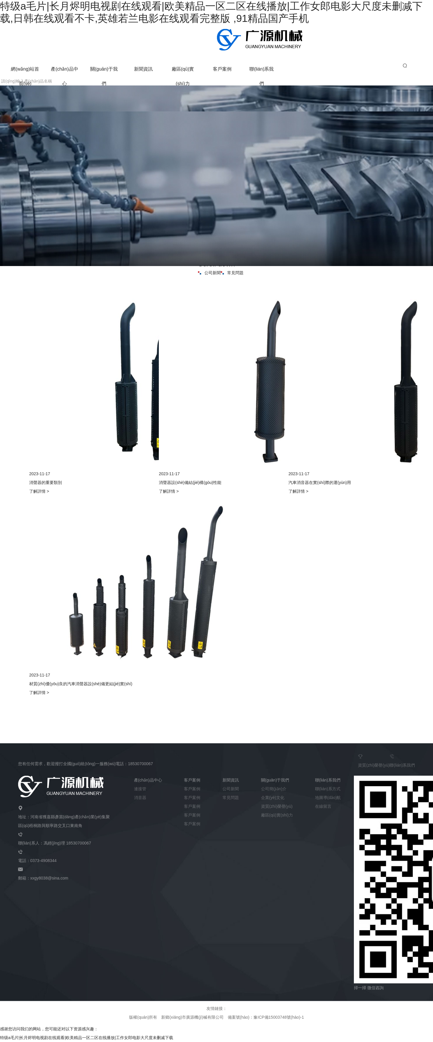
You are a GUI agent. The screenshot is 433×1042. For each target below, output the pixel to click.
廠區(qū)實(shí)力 (277, 815)
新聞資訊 (143, 69)
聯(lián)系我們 (402, 759)
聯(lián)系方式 (327, 788)
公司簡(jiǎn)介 (273, 788)
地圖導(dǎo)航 (328, 797)
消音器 (140, 797)
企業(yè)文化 (272, 797)
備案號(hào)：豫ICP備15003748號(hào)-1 (266, 1017)
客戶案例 (222, 69)
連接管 (140, 788)
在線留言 (323, 806)
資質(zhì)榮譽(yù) (373, 759)
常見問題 (232, 272)
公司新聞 (209, 272)
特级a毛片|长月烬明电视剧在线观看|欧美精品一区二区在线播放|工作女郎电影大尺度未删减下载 (86, 1037)
